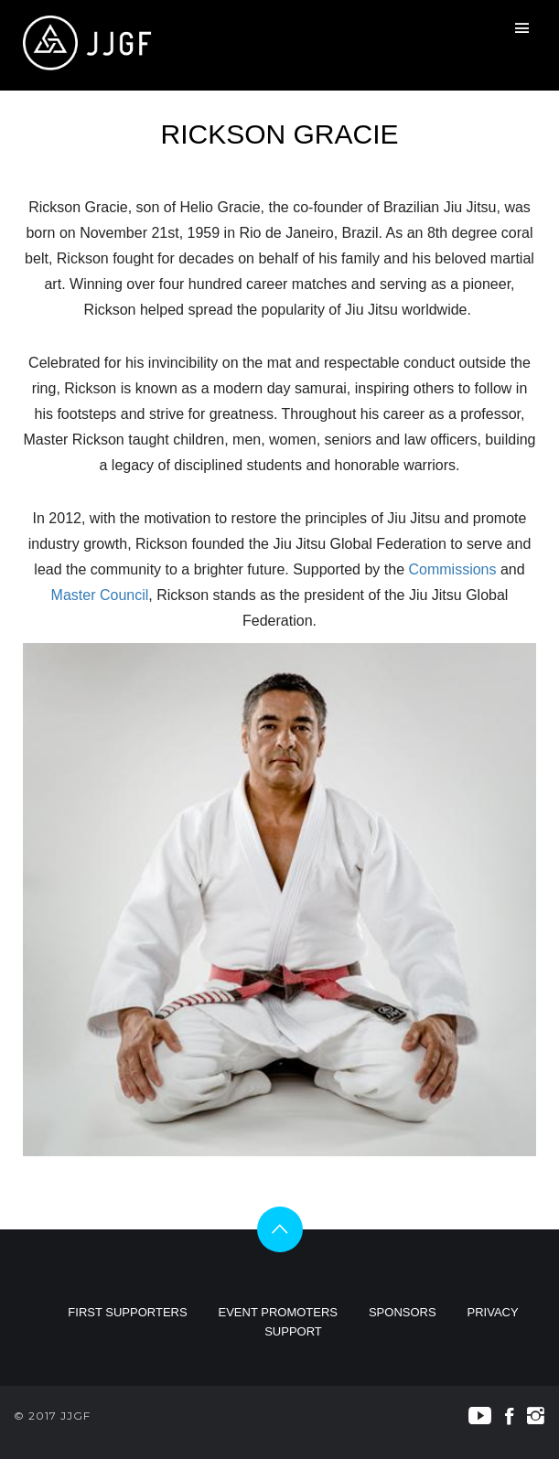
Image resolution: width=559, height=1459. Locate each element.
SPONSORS (402, 1312)
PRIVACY (493, 1312)
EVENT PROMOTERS (279, 1312)
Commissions (452, 569)
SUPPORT (293, 1331)
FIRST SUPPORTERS (127, 1312)
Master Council (100, 595)
